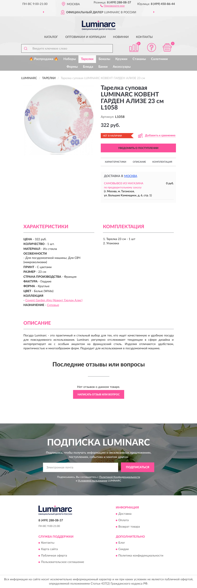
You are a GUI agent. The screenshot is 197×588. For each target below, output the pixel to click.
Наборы (69, 59)
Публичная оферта (54, 555)
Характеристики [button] (115, 162)
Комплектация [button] (162, 162)
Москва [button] (130, 176)
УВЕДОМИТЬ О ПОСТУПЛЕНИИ (138, 148)
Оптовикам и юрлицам (85, 37)
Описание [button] (139, 162)
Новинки (121, 37)
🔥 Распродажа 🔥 (43, 59)
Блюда (88, 66)
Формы (72, 66)
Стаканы (139, 59)
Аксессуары (122, 66)
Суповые (53, 305)
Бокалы (104, 59)
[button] (112, 5)
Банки (103, 66)
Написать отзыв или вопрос (99, 394)
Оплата (123, 520)
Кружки (121, 59)
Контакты (144, 37)
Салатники (159, 59)
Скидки (123, 549)
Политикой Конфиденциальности (119, 477)
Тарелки (87, 59)
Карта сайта (49, 549)
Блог (121, 542)
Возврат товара (129, 526)
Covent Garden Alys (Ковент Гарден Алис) (53, 300)
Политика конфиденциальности (140, 555)
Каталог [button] (51, 37)
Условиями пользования (92, 480)
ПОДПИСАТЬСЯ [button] (137, 467)
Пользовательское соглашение (62, 562)
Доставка (124, 513)
